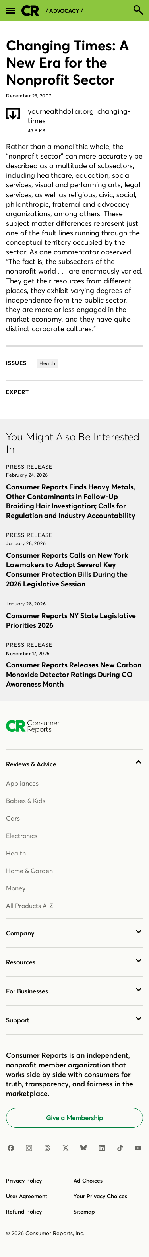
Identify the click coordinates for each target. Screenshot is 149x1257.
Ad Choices (88, 1180)
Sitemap (84, 1211)
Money (15, 888)
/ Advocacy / (64, 11)
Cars (13, 818)
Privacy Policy (24, 1180)
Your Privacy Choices (100, 1196)
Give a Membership (74, 1118)
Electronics (21, 836)
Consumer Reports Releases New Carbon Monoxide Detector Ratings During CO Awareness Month (73, 674)
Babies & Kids (25, 801)
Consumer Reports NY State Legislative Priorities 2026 (71, 620)
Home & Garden (29, 871)
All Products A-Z (29, 906)
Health (16, 853)
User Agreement (26, 1196)
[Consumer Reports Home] (37, 726)
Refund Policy (24, 1211)
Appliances (22, 783)
